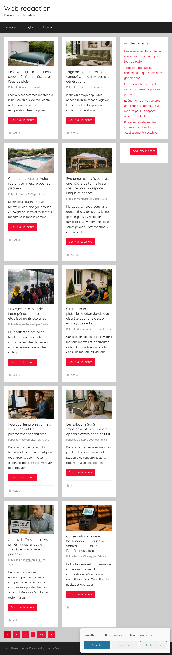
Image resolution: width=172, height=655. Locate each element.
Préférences (153, 645)
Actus (16, 133)
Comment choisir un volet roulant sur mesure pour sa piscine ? (29, 183)
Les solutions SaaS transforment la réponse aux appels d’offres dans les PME (88, 429)
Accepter (97, 645)
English (30, 27)
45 (41, 634)
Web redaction (27, 8)
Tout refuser (125, 645)
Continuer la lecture (22, 120)
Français (10, 27)
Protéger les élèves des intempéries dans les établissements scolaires (27, 313)
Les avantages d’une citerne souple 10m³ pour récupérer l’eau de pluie (30, 76)
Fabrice (107, 329)
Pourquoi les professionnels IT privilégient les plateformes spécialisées (29, 429)
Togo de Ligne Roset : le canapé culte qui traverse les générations (88, 76)
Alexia (40, 87)
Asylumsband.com (144, 151)
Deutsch (48, 27)
